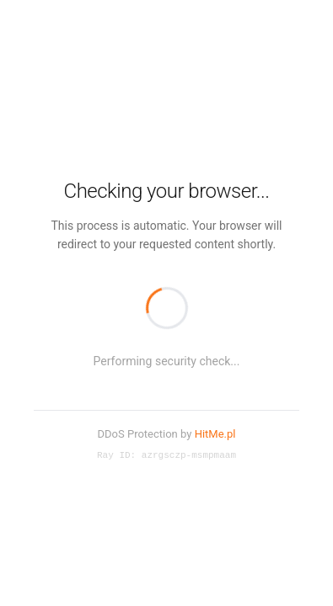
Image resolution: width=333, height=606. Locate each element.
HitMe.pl (215, 433)
